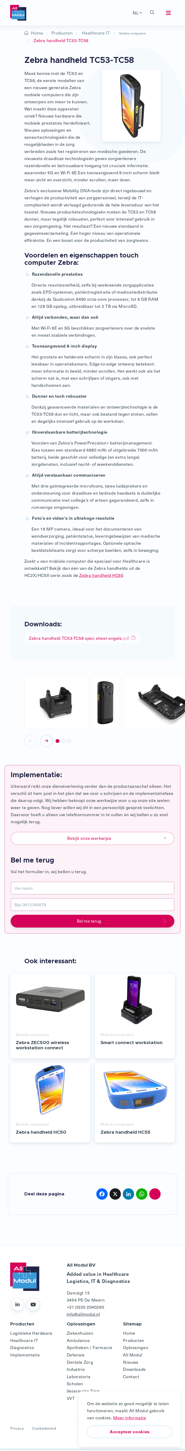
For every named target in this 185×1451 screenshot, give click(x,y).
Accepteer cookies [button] (130, 1431)
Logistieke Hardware (31, 1336)
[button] (152, 12)
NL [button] (136, 13)
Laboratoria (79, 1379)
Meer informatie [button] (129, 1417)
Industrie (76, 1372)
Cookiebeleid (44, 1430)
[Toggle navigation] (168, 12)
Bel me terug (122, 923)
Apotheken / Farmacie (89, 1350)
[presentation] (30, 743)
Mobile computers (137, 33)
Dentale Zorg (80, 1365)
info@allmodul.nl (83, 1317)
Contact (131, 1379)
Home (37, 33)
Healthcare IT (96, 33)
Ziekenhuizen (80, 1336)
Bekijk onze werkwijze (117, 841)
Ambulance (78, 1343)
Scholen (75, 1386)
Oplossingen (135, 1350)
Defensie (76, 1357)
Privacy (17, 1430)
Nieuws (130, 1365)
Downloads (134, 1372)
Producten (62, 33)
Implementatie (25, 1357)
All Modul (132, 1357)
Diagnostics (22, 1350)
